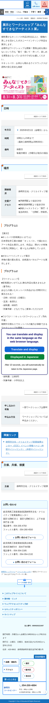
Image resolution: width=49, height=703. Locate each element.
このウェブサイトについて (15, 593)
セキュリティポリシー (13, 609)
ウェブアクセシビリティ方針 (16, 604)
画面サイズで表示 (40, 116)
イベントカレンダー (24, 572)
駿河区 (28, 670)
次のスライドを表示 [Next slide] (47, 12)
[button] (27, 4)
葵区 (27, 663)
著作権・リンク (10, 599)
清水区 (28, 676)
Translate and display (24, 349)
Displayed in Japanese (24, 357)
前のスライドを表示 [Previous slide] (2, 12)
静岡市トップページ (8, 572)
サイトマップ (9, 614)
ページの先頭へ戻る (24, 582)
